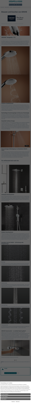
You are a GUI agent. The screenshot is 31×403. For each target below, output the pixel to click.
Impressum (13, 401)
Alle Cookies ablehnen (4, 396)
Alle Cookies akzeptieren (4, 394)
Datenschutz (17, 401)
